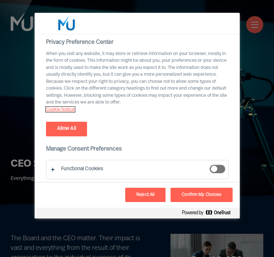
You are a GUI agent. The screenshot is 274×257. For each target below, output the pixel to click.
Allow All (66, 128)
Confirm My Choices (201, 195)
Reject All (145, 195)
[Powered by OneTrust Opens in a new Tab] (209, 214)
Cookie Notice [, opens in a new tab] (60, 109)
